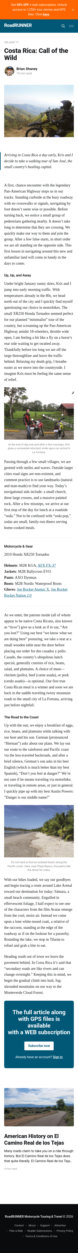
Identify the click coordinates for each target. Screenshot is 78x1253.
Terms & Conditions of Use (41, 1236)
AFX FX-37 (47, 565)
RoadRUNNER (18, 25)
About (32, 1225)
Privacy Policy (65, 1230)
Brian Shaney (26, 69)
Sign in (58, 1057)
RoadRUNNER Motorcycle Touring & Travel (33, 1216)
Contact (19, 1225)
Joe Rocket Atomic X (33, 589)
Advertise (60, 1225)
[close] (73, 9)
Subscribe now (39, 1046)
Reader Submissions (39, 1230)
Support (45, 1225)
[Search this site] (63, 26)
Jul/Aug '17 (11, 42)
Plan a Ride (16, 1230)
